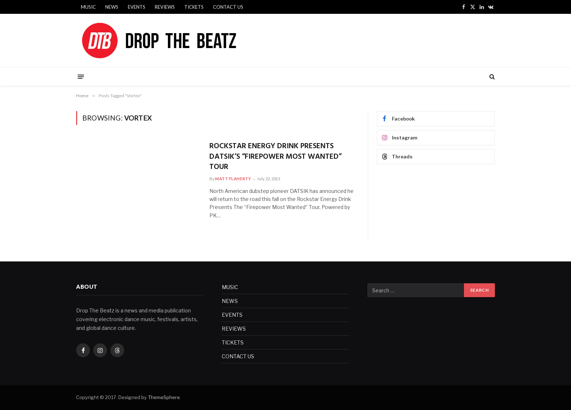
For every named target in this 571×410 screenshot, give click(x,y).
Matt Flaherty (233, 178)
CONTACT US (228, 7)
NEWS (111, 7)
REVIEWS (165, 7)
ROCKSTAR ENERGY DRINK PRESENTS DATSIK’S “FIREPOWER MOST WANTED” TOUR (275, 157)
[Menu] (81, 76)
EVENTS (136, 7)
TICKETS (194, 7)
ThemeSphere (164, 397)
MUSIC (88, 7)
